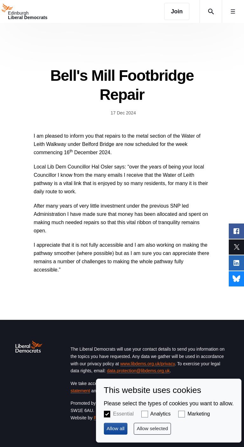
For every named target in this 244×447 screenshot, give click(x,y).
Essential (123, 413)
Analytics (160, 413)
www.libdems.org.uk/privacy (147, 363)
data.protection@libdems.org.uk (138, 370)
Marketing (198, 413)
